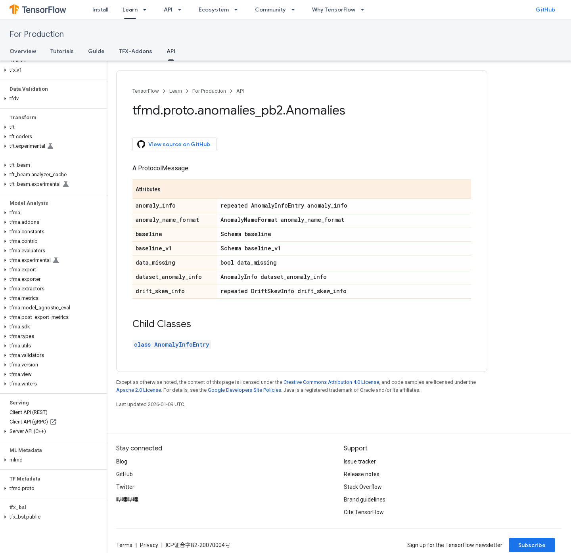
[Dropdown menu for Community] (295, 9)
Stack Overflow (363, 487)
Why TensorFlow (333, 9)
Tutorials (62, 51)
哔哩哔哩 (127, 499)
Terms (124, 545)
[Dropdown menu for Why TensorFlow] (364, 9)
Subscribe (532, 545)
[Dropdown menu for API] (182, 9)
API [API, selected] (171, 51)
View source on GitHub (173, 144)
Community (270, 9)
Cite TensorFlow (364, 512)
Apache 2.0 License (138, 390)
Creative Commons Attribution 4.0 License (331, 382)
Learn (175, 91)
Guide (96, 51)
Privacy (149, 545)
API (168, 9)
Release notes (361, 474)
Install (100, 9)
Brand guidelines (364, 499)
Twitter (125, 487)
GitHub (545, 9)
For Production (37, 34)
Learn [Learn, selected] (130, 9)
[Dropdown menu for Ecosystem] (238, 9)
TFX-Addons (135, 51)
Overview (23, 51)
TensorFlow (145, 91)
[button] (51, 70)
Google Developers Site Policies (244, 390)
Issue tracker (360, 461)
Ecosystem (214, 9)
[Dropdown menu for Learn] (147, 9)
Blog (121, 461)
